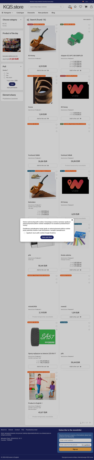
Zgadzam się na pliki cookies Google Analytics (41, 233)
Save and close (47, 237)
